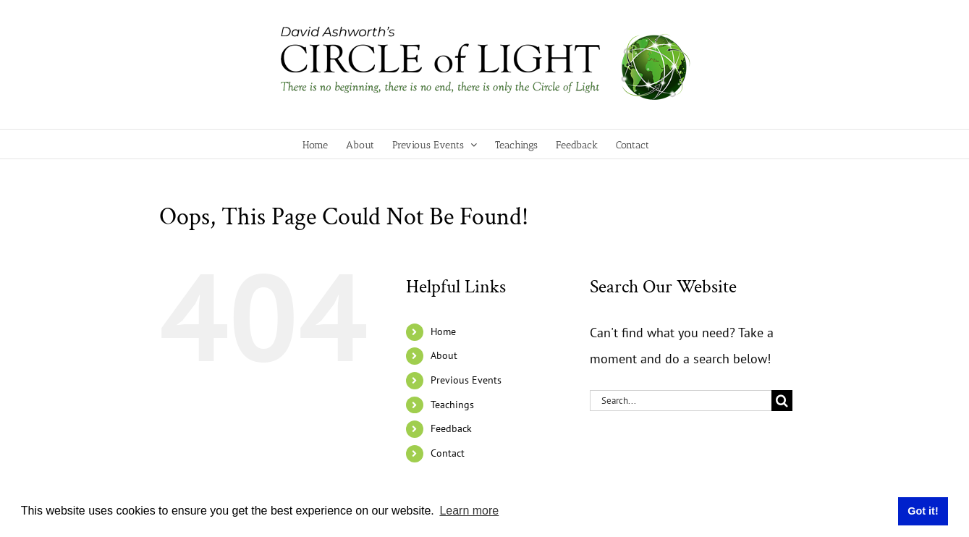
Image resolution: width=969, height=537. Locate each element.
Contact (448, 453)
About (444, 355)
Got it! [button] (922, 511)
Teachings (452, 404)
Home (443, 331)
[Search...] (680, 400)
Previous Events (466, 379)
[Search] (781, 400)
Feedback (451, 428)
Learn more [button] (469, 510)
